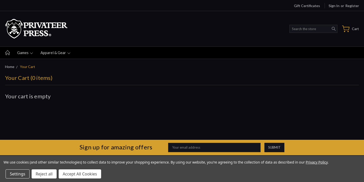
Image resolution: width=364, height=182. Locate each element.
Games (25, 52)
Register (352, 6)
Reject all (44, 174)
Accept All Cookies (80, 174)
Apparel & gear (55, 52)
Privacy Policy (317, 162)
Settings (17, 174)
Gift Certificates (307, 6)
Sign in (334, 6)
